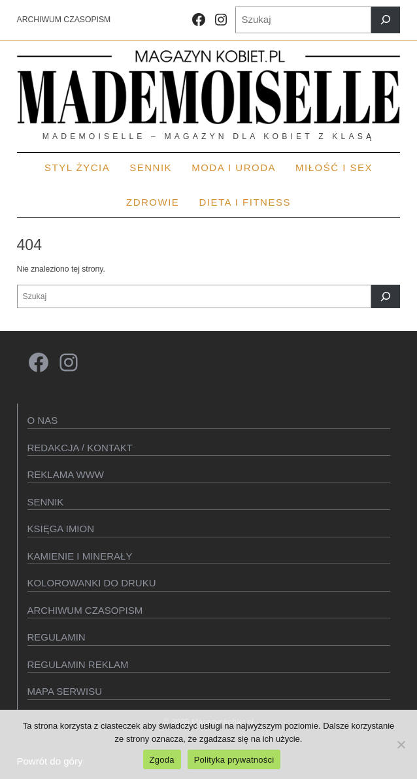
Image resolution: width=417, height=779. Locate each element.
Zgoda (162, 760)
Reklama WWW (66, 474)
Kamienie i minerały (80, 556)
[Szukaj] (385, 20)
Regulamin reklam (78, 664)
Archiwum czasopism (85, 610)
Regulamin (56, 637)
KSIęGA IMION (61, 528)
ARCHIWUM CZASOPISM (64, 19)
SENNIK (45, 501)
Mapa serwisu (64, 691)
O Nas (42, 420)
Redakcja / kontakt (80, 447)
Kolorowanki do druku (91, 582)
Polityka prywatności (234, 760)
